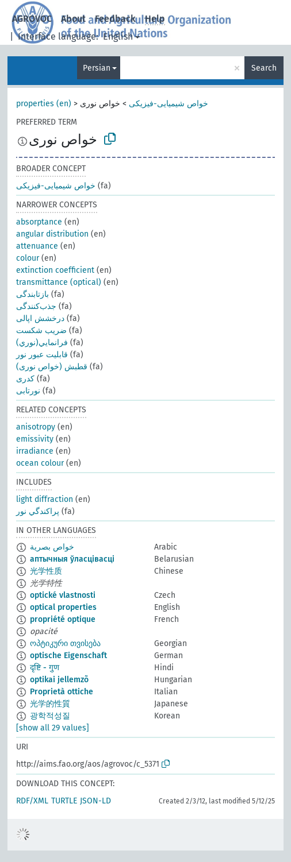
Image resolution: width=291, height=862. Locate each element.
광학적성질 (50, 716)
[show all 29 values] (52, 728)
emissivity (34, 439)
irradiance (34, 451)
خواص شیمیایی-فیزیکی (168, 104)
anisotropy (35, 427)
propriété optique (62, 619)
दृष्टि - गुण (44, 667)
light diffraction (44, 499)
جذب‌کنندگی (36, 306)
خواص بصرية (52, 547)
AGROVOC (32, 18)
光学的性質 (50, 704)
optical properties (63, 607)
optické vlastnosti (62, 595)
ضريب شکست (41, 330)
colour (27, 258)
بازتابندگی (32, 294)
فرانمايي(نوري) (42, 342)
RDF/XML (32, 801)
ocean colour (40, 463)
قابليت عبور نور (42, 355)
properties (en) (43, 104)
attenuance (37, 246)
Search (264, 68)
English (118, 36)
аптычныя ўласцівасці (72, 559)
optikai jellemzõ (59, 680)
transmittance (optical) (58, 282)
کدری (25, 379)
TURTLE (64, 801)
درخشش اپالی (40, 318)
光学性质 (46, 571)
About (73, 18)
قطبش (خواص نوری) (51, 367)
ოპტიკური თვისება (65, 643)
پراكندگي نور (37, 511)
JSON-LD (95, 801)
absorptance (39, 222)
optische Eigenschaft (68, 655)
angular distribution (52, 234)
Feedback (115, 18)
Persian (96, 68)
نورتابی (28, 391)
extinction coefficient (55, 270)
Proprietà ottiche (61, 692)
